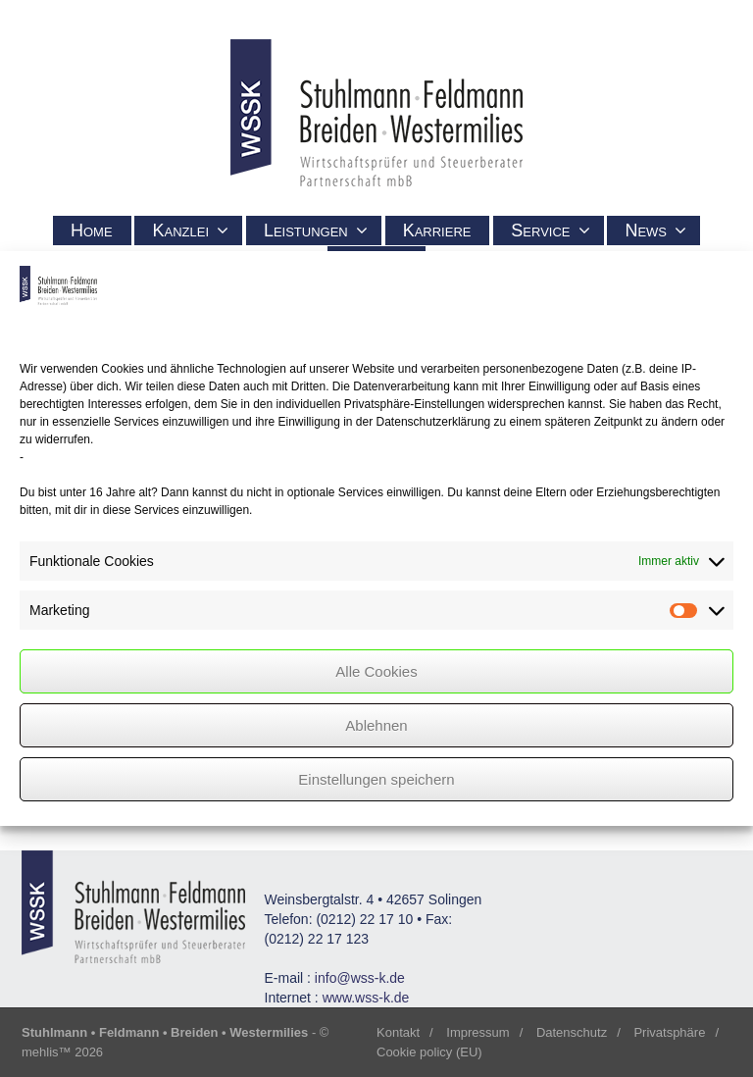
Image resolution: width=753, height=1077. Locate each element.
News (655, 230)
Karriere (437, 230)
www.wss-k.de (366, 997)
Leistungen (316, 230)
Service (550, 230)
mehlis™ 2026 (62, 1052)
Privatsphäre (669, 1032)
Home (92, 230)
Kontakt (398, 1032)
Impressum (477, 1032)
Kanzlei (190, 230)
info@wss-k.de (360, 978)
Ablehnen (376, 725)
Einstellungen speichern (376, 779)
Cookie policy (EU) (429, 1052)
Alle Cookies (376, 671)
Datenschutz (571, 1032)
